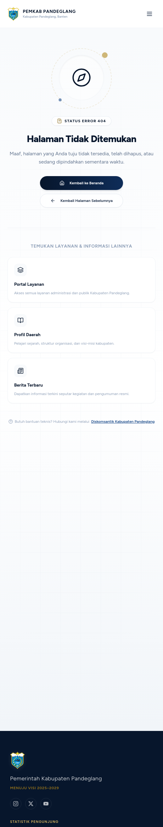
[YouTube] (46, 803)
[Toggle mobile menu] (149, 14)
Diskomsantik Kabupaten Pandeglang (123, 421)
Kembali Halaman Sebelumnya (81, 200)
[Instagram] (15, 803)
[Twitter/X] (31, 803)
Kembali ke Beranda (81, 183)
